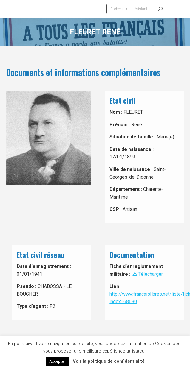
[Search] (136, 9)
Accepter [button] (57, 361)
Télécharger (147, 274)
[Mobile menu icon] (178, 9)
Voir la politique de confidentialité (109, 361)
